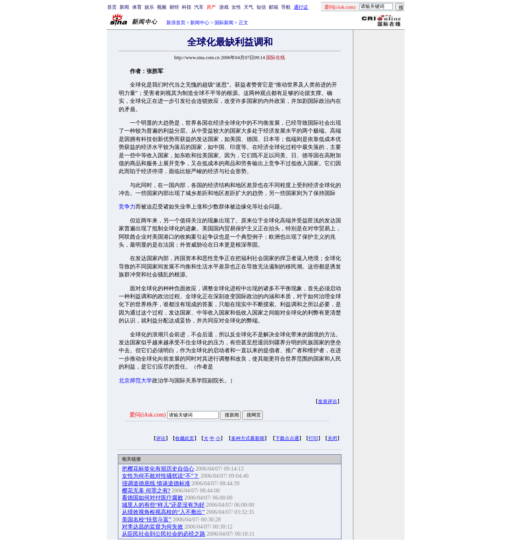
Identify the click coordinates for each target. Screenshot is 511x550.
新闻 (124, 7)
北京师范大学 (135, 381)
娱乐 (149, 7)
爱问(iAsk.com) (147, 415)
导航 (286, 7)
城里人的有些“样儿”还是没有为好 (163, 505)
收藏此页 (184, 438)
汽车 (199, 7)
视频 (161, 7)
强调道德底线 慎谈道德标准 (156, 483)
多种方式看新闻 (247, 438)
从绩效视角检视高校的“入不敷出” (163, 512)
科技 (186, 7)
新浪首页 (175, 22)
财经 (174, 7)
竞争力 (127, 207)
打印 (313, 438)
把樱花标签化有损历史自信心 (158, 469)
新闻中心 (199, 22)
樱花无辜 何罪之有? (146, 491)
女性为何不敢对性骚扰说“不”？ (160, 476)
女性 (236, 7)
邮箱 (273, 7)
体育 (137, 7)
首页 (112, 7)
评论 (161, 438)
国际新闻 (223, 22)
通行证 (301, 7)
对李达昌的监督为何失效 (152, 527)
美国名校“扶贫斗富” (146, 520)
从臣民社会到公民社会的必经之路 (163, 534)
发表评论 (327, 401)
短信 (261, 7)
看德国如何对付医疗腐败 (152, 498)
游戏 (224, 7)
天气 (248, 7)
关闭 (332, 438)
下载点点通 (287, 438)
